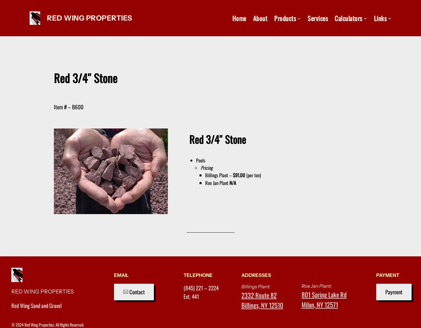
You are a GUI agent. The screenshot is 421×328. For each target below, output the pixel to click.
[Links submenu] (389, 18)
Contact (134, 292)
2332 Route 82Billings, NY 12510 (262, 300)
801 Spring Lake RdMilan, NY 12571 (324, 299)
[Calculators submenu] (365, 18)
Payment (393, 292)
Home (239, 18)
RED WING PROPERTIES (89, 18)
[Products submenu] (299, 18)
